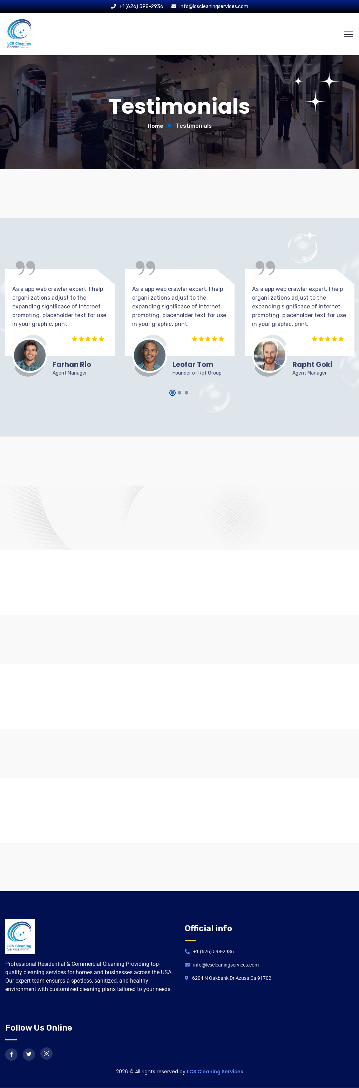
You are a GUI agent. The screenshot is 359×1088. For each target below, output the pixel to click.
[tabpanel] (60, 325)
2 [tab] (179, 393)
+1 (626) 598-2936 (141, 6)
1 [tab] (172, 393)
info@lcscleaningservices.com (214, 6)
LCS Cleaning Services (215, 1071)
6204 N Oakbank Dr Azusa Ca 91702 (231, 978)
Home (155, 126)
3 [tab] (186, 393)
